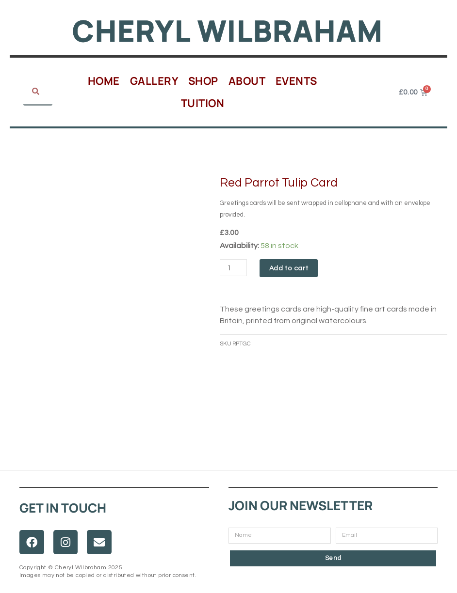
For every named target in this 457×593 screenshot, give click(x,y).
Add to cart (290, 268)
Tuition (203, 103)
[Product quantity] (234, 267)
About (247, 81)
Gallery (154, 81)
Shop (203, 81)
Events (296, 81)
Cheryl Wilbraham (227, 30)
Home (104, 81)
